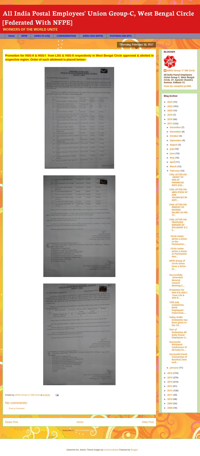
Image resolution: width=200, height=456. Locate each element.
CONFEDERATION (66, 36)
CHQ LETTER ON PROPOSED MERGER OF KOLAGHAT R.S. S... (178, 224)
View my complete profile (177, 86)
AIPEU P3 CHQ (42, 36)
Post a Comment (16, 408)
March (173, 166)
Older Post (148, 422)
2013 (170, 386)
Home (11, 36)
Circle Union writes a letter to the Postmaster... (178, 240)
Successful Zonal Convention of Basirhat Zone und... (178, 358)
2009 (170, 403)
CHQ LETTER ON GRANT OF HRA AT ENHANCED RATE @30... (178, 179)
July (172, 149)
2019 (170, 115)
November (176, 131)
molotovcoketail (111, 450)
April (173, 162)
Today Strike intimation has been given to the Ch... (178, 321)
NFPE (24, 36)
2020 (170, 110)
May (172, 157)
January (174, 367)
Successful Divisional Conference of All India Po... (178, 346)
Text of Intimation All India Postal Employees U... (178, 333)
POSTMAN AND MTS (121, 36)
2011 (170, 395)
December (175, 127)
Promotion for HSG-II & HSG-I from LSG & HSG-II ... (178, 294)
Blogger (134, 450)
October (174, 136)
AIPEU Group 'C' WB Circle (181, 70)
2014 (170, 382)
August (174, 144)
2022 (170, 106)
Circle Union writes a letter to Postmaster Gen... (178, 252)
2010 (170, 399)
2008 (170, 408)
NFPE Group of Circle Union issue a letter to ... (177, 265)
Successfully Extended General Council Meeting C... (177, 280)
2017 (170, 123)
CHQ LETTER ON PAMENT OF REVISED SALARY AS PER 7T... (178, 209)
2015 (170, 377)
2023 (170, 102)
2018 (170, 119)
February (175, 170)
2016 (170, 373)
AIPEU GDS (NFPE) (93, 36)
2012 (170, 390)
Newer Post (11, 422)
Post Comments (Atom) (85, 430)
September (176, 140)
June (172, 153)
